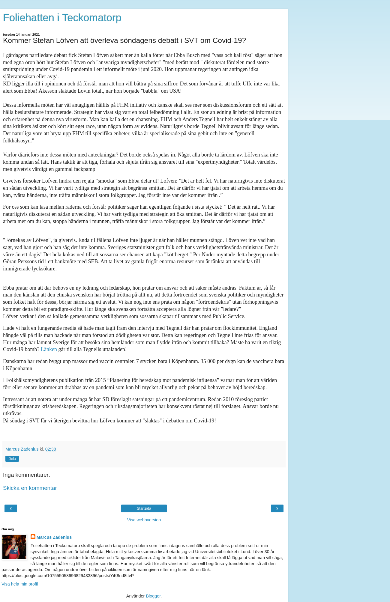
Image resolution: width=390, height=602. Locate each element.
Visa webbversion (144, 519)
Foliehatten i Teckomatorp (62, 17)
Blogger (153, 596)
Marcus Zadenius (54, 537)
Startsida (144, 508)
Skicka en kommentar (30, 488)
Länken (49, 349)
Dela (12, 459)
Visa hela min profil (20, 584)
